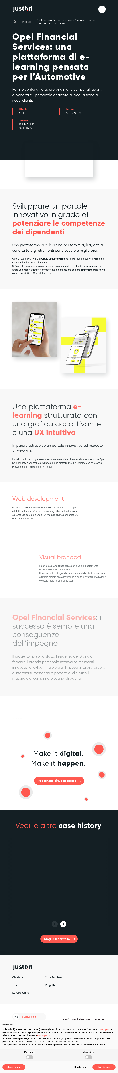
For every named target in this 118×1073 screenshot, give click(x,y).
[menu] (102, 9)
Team (15, 985)
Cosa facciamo (54, 977)
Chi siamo (18, 977)
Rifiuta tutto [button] (80, 1067)
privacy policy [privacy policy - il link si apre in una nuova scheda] (104, 1029)
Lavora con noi (21, 992)
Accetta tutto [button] (104, 1067)
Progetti (26, 21)
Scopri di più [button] (13, 1067)
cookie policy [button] (43, 1035)
